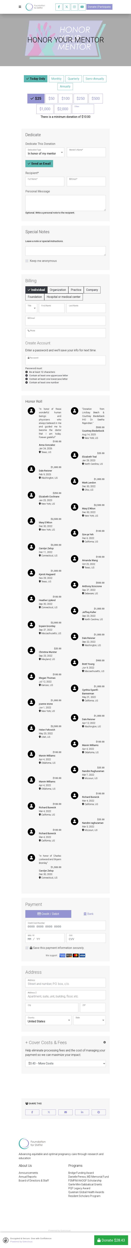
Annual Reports (28, 1176)
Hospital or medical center (63, 297)
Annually (65, 86)
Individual (37, 290)
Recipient (32, 173)
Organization (58, 290)
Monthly (56, 78)
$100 (66, 98)
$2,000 (62, 108)
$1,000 (45, 108)
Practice (76, 290)
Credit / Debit (48, 914)
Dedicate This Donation (40, 144)
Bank (89, 914)
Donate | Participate (99, 6)
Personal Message (37, 191)
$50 (52, 98)
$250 (81, 98)
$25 (38, 98)
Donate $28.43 (111, 1240)
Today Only (37, 78)
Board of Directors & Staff (34, 1180)
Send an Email (40, 163)
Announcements (28, 1172)
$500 (96, 98)
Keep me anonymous (43, 261)
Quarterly (73, 78)
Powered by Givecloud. (21, 1241)
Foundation (35, 297)
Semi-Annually (95, 78)
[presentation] (66, 1085)
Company (92, 290)
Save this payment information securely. (57, 948)
